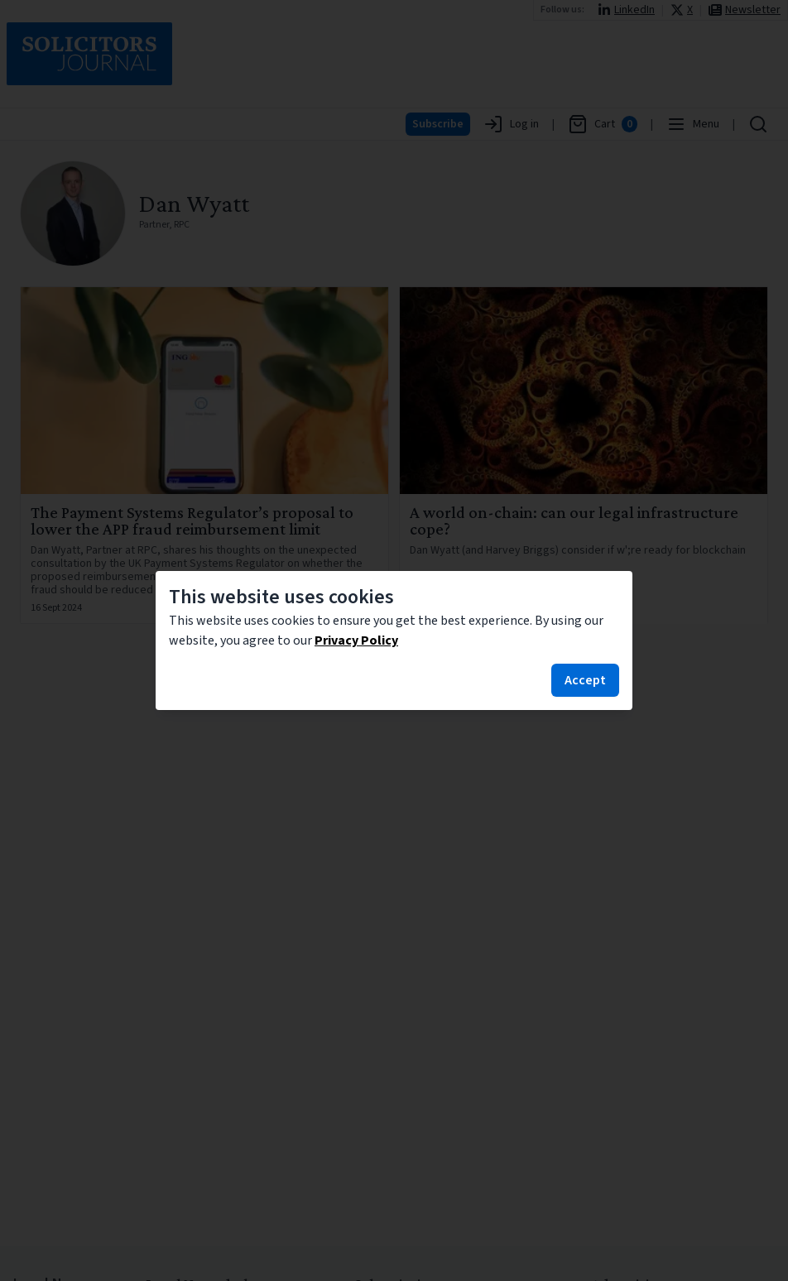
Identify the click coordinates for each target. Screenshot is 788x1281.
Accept (585, 680)
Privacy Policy (356, 640)
